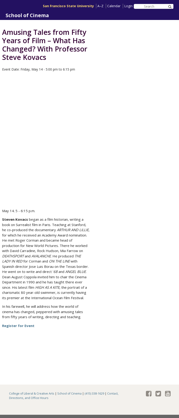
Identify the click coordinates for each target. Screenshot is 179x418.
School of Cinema (27, 15)
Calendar (113, 6)
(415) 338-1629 (94, 393)
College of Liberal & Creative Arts (31, 393)
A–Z (100, 6)
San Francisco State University (68, 6)
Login (128, 6)
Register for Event (18, 325)
